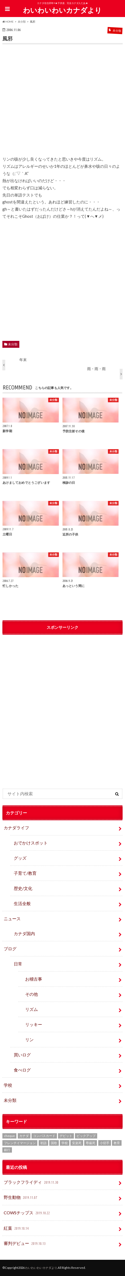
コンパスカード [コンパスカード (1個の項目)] (44, 1136)
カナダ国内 (24, 933)
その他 (31, 994)
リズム (31, 1009)
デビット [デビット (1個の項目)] (66, 1136)
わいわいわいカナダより (62, 10)
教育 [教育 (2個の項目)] (117, 1143)
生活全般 (22, 903)
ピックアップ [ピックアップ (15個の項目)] (86, 1136)
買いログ (22, 1054)
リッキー (33, 1024)
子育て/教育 (27, 873)
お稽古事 (33, 978)
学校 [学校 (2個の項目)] (64, 1143)
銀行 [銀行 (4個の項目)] (7, 1150)
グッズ (20, 857)
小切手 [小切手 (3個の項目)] (104, 1143)
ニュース (12, 918)
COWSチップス (27, 1213)
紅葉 (17, 1228)
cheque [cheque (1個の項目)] (9, 1136)
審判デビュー (25, 1244)
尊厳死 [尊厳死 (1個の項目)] (90, 1143)
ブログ (10, 948)
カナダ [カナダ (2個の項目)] (24, 1136)
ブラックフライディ (31, 1182)
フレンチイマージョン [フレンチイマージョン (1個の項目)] (20, 1143)
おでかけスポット (31, 842)
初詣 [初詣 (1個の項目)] (43, 1143)
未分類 (12, 344)
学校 (8, 1084)
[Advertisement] (62, 103)
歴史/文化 (23, 888)
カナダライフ (16, 827)
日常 (18, 963)
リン (29, 1039)
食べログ (22, 1069)
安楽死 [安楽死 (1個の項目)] (77, 1143)
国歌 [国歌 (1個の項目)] (54, 1143)
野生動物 (21, 1198)
